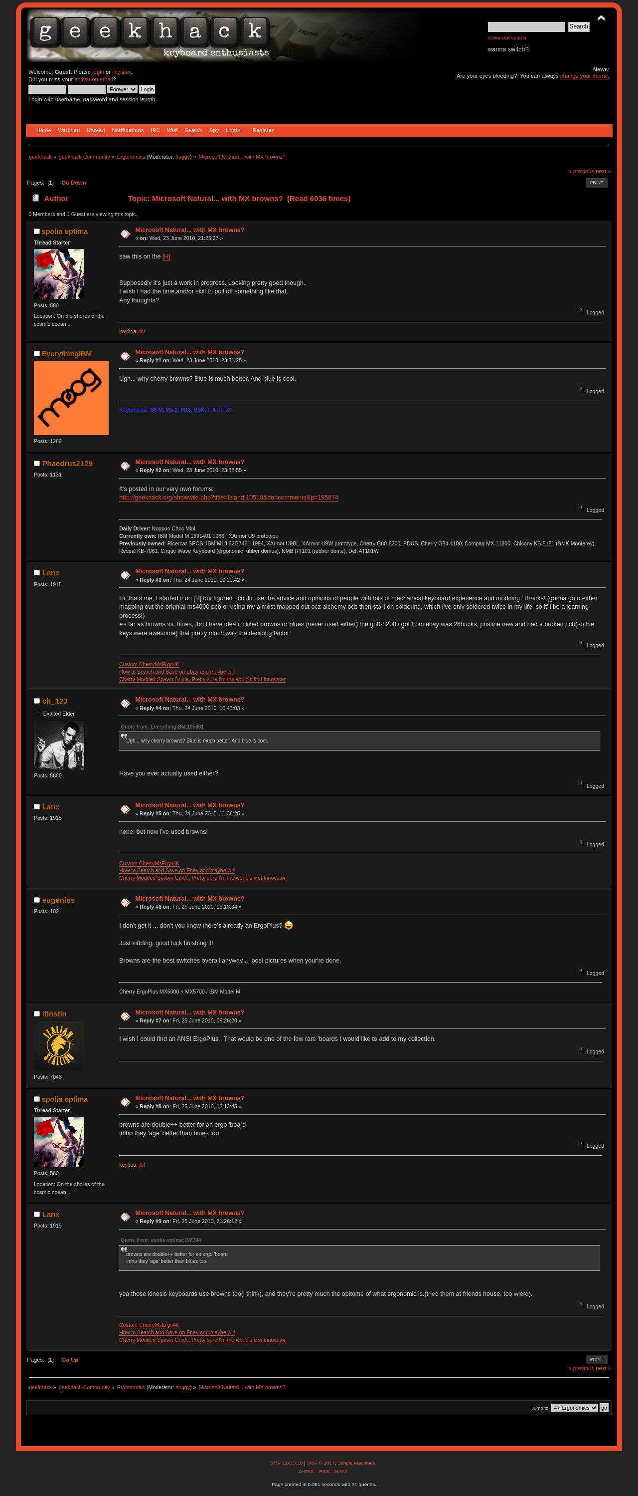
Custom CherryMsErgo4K (149, 664)
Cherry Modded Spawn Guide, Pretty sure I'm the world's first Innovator (202, 679)
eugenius (58, 900)
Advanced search (507, 37)
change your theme (584, 76)
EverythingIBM (67, 354)
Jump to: (540, 1408)
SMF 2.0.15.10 (287, 1463)
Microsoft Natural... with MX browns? (189, 230)
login (98, 72)
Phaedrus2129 (67, 463)
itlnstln (54, 1013)
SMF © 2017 (320, 1463)
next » (603, 171)
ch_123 (55, 701)
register (121, 72)
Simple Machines (356, 1463)
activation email (93, 79)
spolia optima (65, 232)
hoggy (182, 157)
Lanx (51, 572)
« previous (581, 171)
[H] (166, 256)
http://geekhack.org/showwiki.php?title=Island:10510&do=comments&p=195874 (228, 497)
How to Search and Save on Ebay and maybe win (177, 672)
